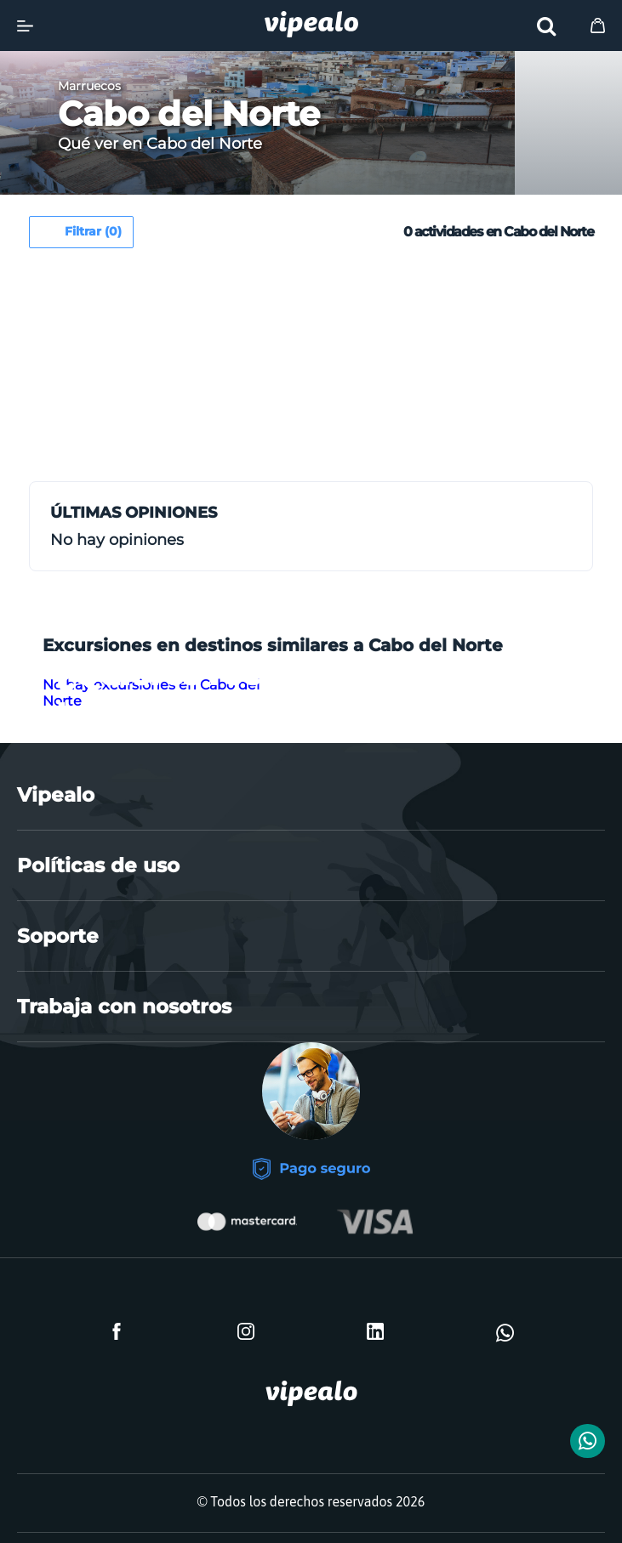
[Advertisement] (175, 371)
